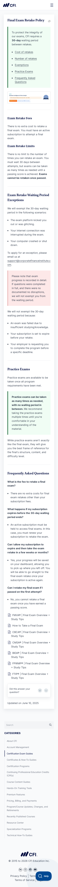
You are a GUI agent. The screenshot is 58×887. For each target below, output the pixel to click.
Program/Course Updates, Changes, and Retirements (27, 808)
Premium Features (16, 794)
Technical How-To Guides (19, 835)
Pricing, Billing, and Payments (22, 800)
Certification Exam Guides (20, 753)
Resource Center (15, 822)
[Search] (29, 725)
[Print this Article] (49, 21)
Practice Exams (24, 71)
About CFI (12, 741)
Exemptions (22, 64)
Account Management (18, 747)
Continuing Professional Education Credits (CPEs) (28, 774)
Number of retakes (26, 58)
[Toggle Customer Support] (44, 876)
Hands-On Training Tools (19, 788)
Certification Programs (18, 766)
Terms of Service (24, 880)
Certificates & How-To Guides (21, 759)
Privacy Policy (18, 876)
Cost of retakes (24, 52)
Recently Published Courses (21, 816)
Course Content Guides (18, 782)
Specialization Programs (19, 829)
